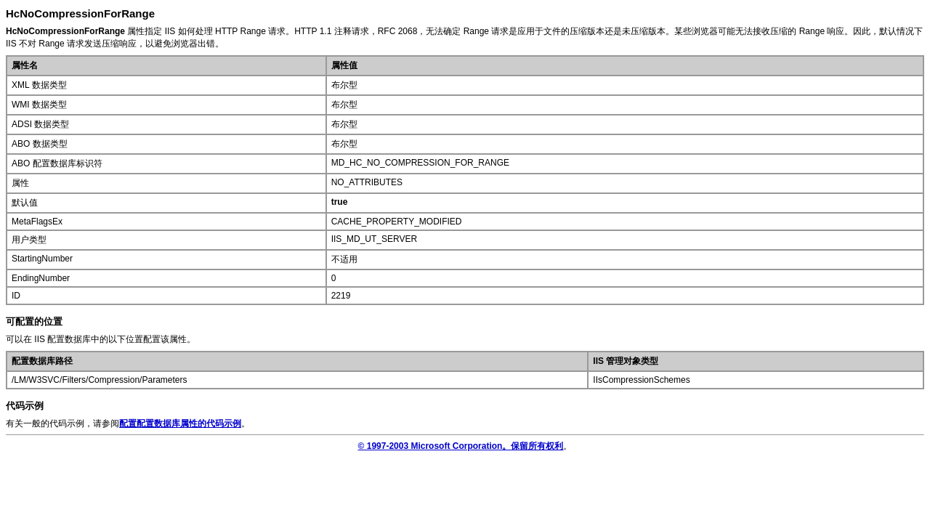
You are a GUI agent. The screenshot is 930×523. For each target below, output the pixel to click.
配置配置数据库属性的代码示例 (180, 423)
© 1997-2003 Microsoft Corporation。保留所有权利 (461, 446)
